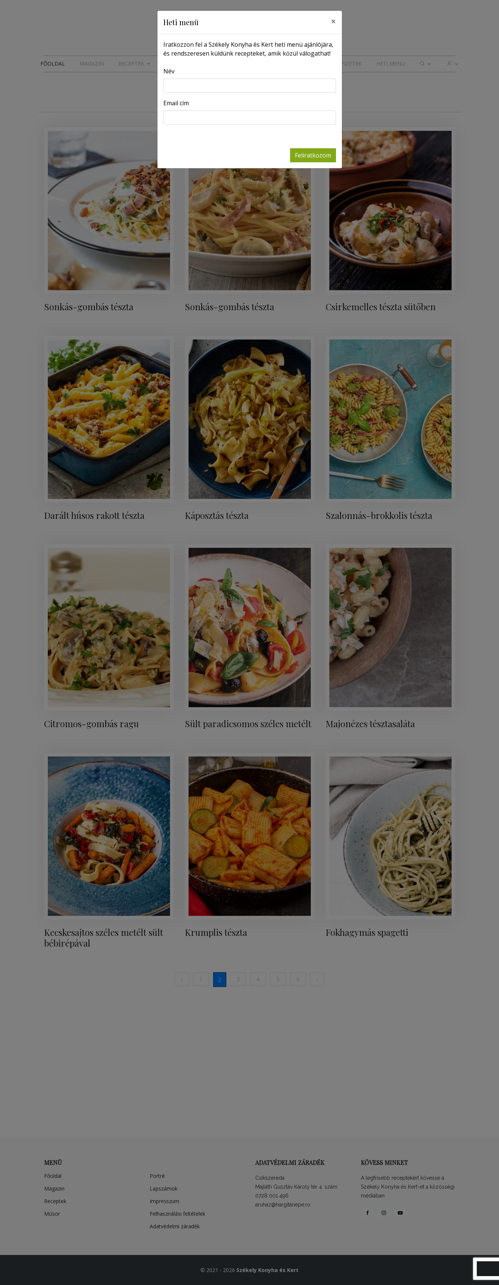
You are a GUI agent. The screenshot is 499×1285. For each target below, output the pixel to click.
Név (168, 71)
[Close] (333, 21)
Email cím (176, 103)
